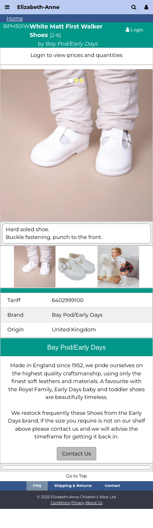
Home (15, 18)
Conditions (61, 502)
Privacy (77, 502)
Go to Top (76, 476)
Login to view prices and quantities (77, 55)
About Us (93, 502)
